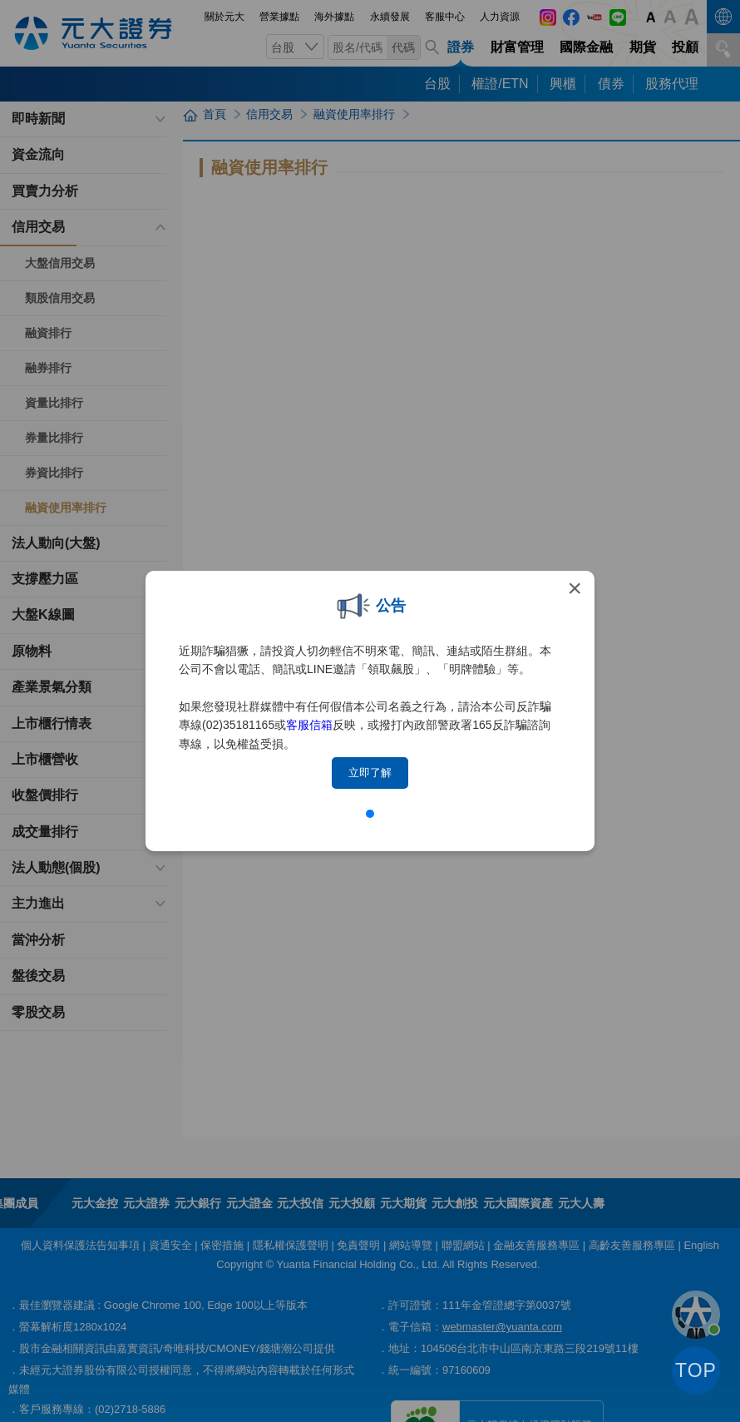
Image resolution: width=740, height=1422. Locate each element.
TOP (696, 1370)
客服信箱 (309, 724)
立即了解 (370, 772)
